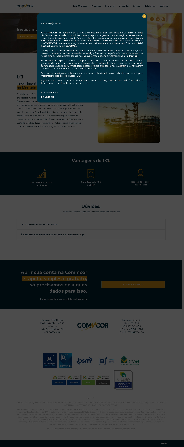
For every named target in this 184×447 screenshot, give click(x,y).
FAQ (78, 75)
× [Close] (144, 16)
